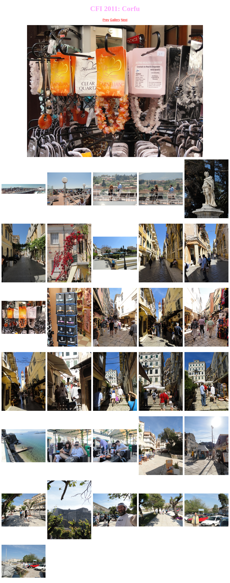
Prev (106, 20)
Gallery (115, 20)
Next (124, 20)
